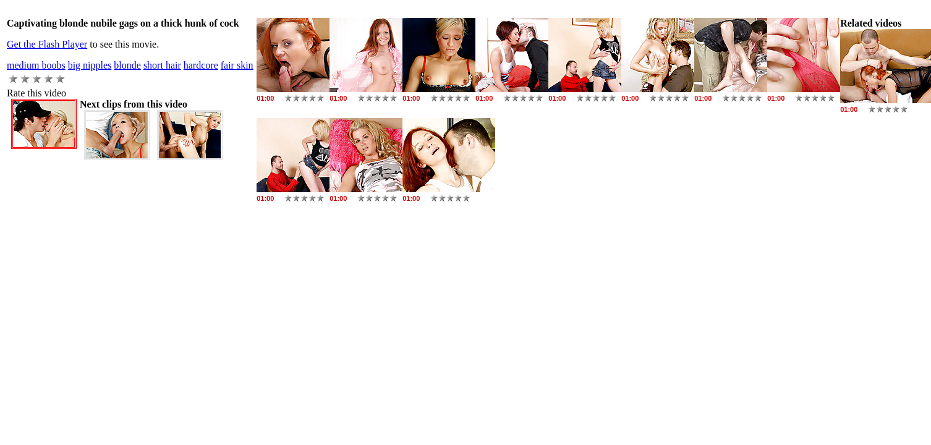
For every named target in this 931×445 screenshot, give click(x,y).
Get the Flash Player (47, 44)
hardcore (201, 65)
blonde (127, 65)
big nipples (90, 65)
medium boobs (36, 65)
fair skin (237, 65)
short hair (162, 65)
